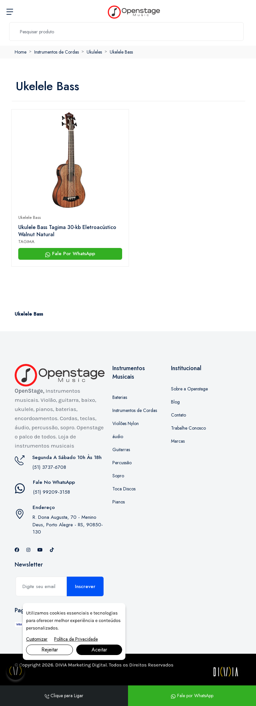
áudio (117, 436)
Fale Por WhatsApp (70, 253)
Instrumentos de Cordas (56, 52)
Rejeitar (49, 649)
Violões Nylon (125, 423)
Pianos (118, 502)
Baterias (119, 397)
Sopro (118, 475)
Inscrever (85, 586)
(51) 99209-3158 (51, 492)
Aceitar (99, 649)
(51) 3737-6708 (49, 467)
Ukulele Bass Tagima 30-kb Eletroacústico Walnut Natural (67, 231)
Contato (178, 415)
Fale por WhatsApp (192, 695)
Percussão (122, 462)
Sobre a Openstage (189, 389)
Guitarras (121, 449)
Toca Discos (123, 488)
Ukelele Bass (121, 52)
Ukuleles (94, 52)
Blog (175, 402)
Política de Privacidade (76, 639)
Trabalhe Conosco (188, 428)
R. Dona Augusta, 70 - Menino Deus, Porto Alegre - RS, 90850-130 (68, 524)
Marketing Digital (87, 665)
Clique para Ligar (64, 695)
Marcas (178, 441)
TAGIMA (26, 241)
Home (20, 52)
